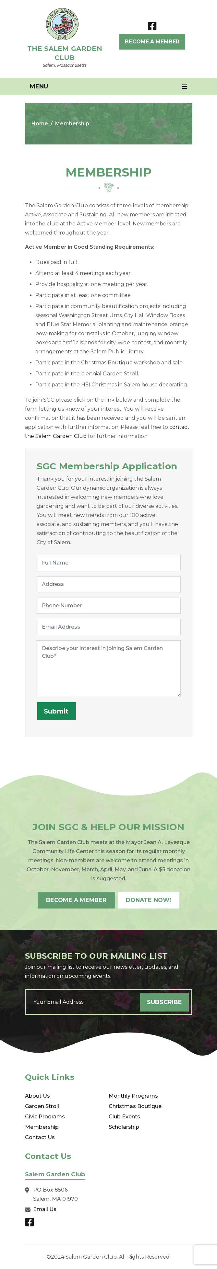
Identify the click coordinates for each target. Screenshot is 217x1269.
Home (39, 123)
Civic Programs (45, 1116)
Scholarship (124, 1126)
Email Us (44, 1208)
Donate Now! (150, 899)
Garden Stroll (42, 1105)
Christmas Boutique (135, 1105)
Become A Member (152, 41)
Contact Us (40, 1136)
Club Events (124, 1116)
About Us (37, 1095)
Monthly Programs (133, 1095)
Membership (42, 1126)
